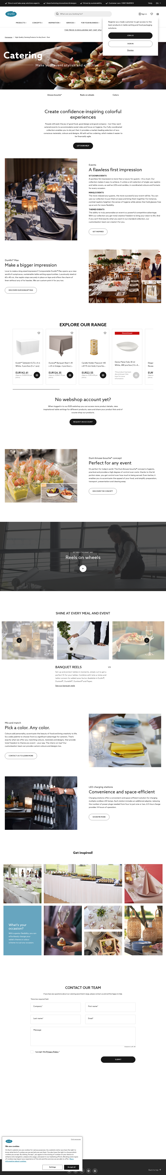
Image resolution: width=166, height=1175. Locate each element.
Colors (116, 95)
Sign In (130, 44)
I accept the (47, 1051)
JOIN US (130, 36)
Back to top (155, 1170)
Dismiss (130, 50)
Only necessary (76, 1139)
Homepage (8, 37)
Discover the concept (103, 491)
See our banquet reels (65, 686)
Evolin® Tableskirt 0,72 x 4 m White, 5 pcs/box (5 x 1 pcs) (28, 364)
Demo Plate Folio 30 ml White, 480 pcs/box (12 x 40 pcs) (127, 364)
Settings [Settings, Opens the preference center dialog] (52, 1167)
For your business (89, 23)
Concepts (36, 23)
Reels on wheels (87, 95)
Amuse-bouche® (54, 95)
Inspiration (54, 23)
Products (20, 23)
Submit (118, 1060)
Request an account (83, 422)
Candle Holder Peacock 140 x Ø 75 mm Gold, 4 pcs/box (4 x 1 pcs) (94, 365)
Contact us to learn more (21, 756)
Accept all (71, 1167)
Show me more (99, 817)
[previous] (19, 640)
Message (37, 1030)
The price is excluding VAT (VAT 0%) (83, 30)
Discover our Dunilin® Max (21, 290)
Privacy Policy (52, 1052)
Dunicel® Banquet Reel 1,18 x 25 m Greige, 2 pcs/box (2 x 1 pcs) (61, 365)
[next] (146, 640)
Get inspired (98, 232)
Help (150, 3)
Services (70, 23)
